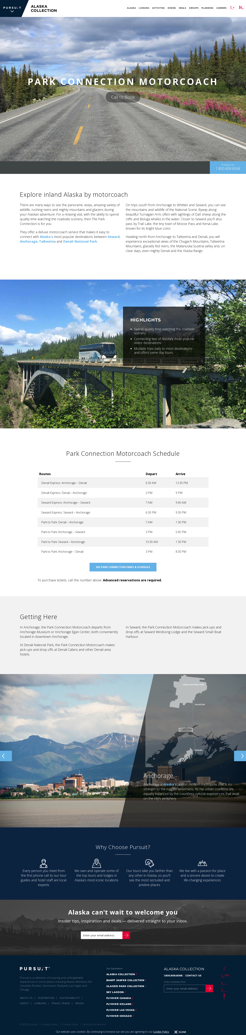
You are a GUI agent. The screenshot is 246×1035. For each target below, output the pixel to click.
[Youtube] (223, 993)
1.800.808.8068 (173, 979)
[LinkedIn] (223, 1001)
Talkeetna (47, 241)
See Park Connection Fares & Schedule (123, 567)
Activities (158, 8)
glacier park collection (125, 989)
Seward (114, 236)
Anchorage (28, 241)
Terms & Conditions (94, 1028)
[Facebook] (223, 972)
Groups (193, 8)
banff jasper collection (125, 983)
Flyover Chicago (119, 1019)
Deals (182, 8)
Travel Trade (60, 1006)
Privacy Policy (50, 1028)
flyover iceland (119, 1007)
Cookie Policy (70, 1028)
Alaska (131, 8)
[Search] (241, 8)
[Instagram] (223, 986)
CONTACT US (193, 979)
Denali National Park (80, 241)
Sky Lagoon (115, 995)
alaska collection (120, 977)
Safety (24, 1006)
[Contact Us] (228, 167)
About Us (26, 1001)
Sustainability (70, 1001)
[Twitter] (223, 979)
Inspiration (46, 1001)
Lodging (144, 8)
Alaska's (46, 236)
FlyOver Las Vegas (120, 1013)
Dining (172, 8)
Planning (207, 8)
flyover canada (118, 1001)
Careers (221, 8)
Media (79, 1006)
